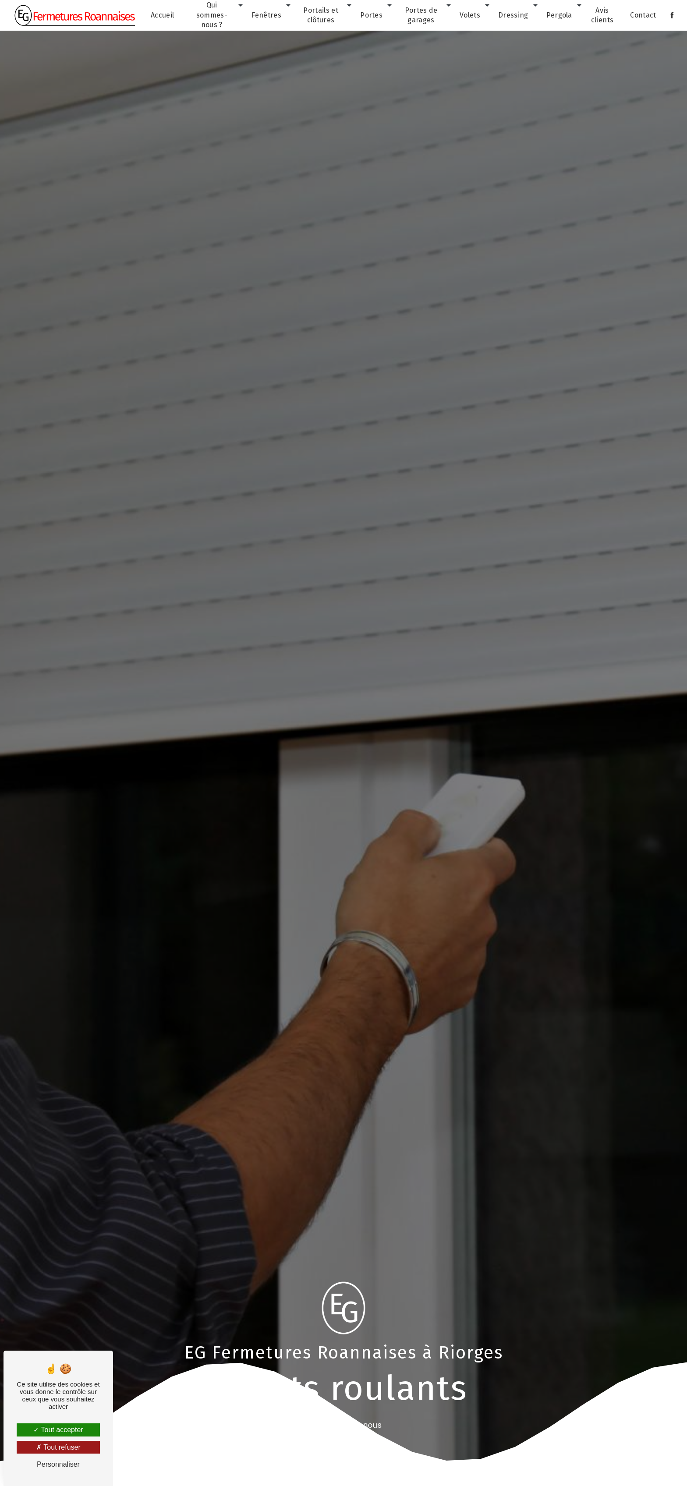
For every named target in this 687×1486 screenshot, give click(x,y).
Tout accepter (58, 1429)
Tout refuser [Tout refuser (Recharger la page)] (58, 1447)
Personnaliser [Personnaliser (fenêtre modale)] (58, 1464)
